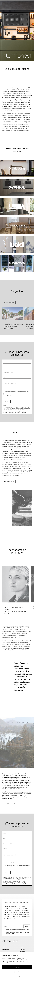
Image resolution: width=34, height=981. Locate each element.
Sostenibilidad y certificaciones (12, 804)
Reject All (17, 977)
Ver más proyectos (9, 302)
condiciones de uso (23, 391)
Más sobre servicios (9, 481)
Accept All (17, 967)
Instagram (22, 951)
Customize (17, 972)
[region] (17, 966)
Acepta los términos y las (17, 391)
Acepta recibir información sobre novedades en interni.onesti (17, 394)
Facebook (22, 949)
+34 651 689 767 (6, 949)
